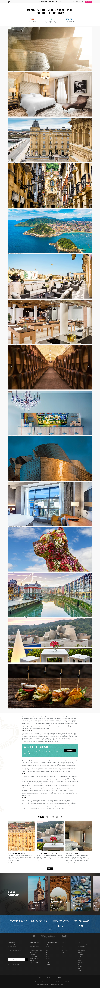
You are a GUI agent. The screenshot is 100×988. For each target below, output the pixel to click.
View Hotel (11, 862)
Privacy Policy (33, 956)
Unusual (80, 970)
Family (63, 946)
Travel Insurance (34, 962)
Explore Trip (34, 908)
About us (32, 944)
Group (63, 948)
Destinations (44, 1)
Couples (64, 944)
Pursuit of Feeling (82, 944)
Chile (47, 948)
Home (9, 5)
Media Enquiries (12, 946)
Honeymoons (65, 950)
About (57, 1)
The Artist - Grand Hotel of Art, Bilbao (48, 853)
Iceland (47, 950)
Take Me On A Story (83, 950)
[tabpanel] (20, 843)
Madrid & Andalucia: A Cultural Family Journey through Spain (38, 904)
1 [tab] (49, 929)
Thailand (48, 962)
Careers (32, 948)
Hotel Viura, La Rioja (71, 853)
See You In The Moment (83, 948)
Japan (47, 954)
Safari (79, 968)
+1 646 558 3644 (76, 1)
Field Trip (80, 962)
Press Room (33, 954)
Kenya (47, 956)
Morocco (48, 958)
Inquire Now (88, 1)
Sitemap (32, 960)
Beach (79, 956)
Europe (17, 5)
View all (50, 868)
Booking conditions (34, 946)
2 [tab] (50, 929)
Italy (47, 952)
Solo (63, 952)
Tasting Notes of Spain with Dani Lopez (80, 904)
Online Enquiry (33, 952)
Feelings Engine (81, 946)
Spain (20, 5)
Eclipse (79, 960)
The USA (48, 964)
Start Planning (11, 944)
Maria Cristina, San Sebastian (17, 853)
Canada (47, 946)
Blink (79, 958)
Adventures (80, 954)
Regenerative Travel (34, 958)
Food (79, 964)
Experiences (51, 1)
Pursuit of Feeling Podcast (14, 950)
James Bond (80, 952)
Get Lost (80, 966)
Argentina (48, 944)
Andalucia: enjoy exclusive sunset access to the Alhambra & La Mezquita (59, 903)
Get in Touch (11, 948)
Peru (47, 960)
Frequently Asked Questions (37, 950)
